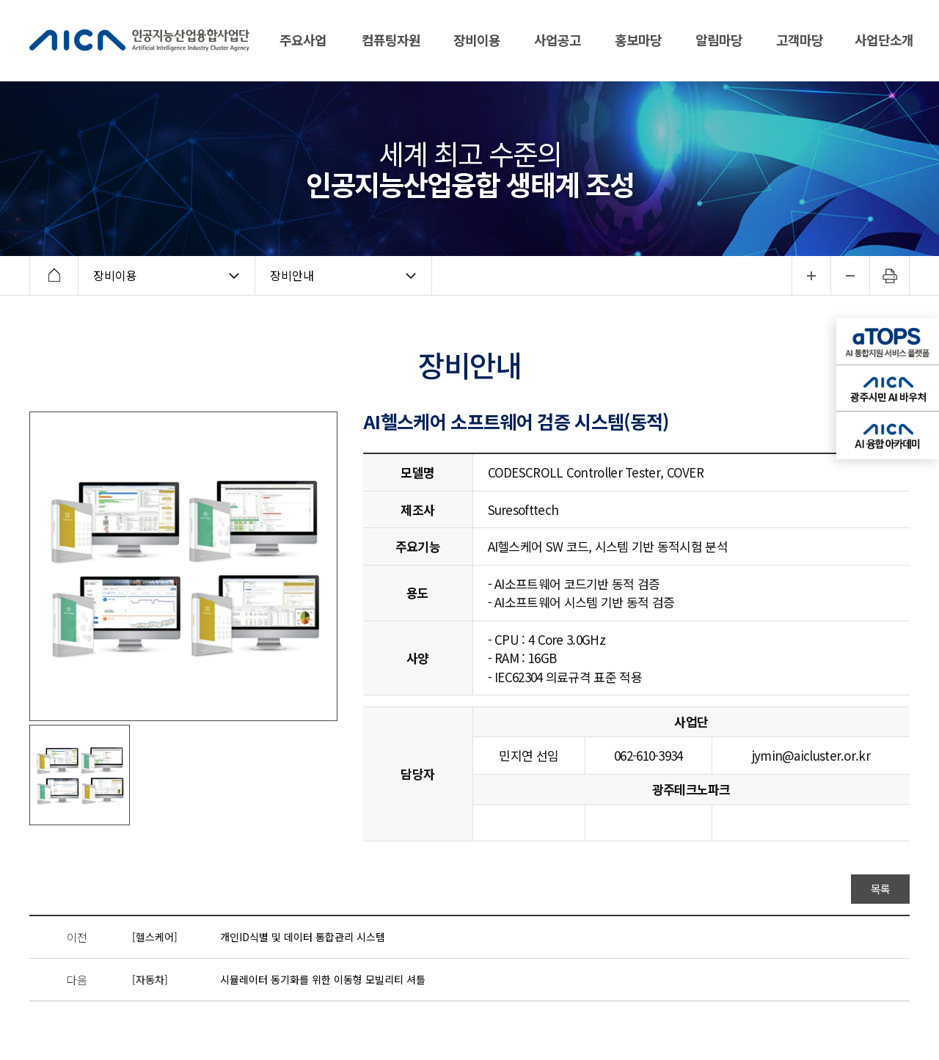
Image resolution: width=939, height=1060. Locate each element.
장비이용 (115, 275)
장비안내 (292, 275)
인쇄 (890, 275)
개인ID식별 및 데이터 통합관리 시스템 (302, 936)
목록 (881, 888)
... (811, 275)
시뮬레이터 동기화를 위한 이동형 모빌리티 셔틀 (322, 979)
